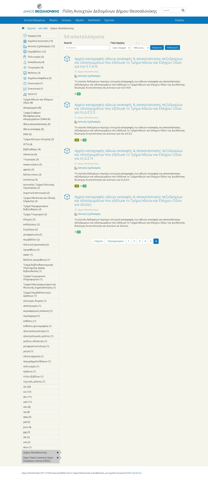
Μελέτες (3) (41, 73)
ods (76, 140)
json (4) (35, 427)
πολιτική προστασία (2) (41, 245)
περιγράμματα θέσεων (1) (41, 362)
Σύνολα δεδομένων (34, 20)
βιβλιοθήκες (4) (41, 150)
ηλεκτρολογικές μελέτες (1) (41, 337)
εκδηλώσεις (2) (41, 225)
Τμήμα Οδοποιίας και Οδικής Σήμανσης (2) (41, 200)
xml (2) (34, 442)
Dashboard (94, 20)
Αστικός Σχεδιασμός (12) (41, 47)
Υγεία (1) (41, 94)
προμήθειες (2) (41, 250)
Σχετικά (109, 20)
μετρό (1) (37, 351)
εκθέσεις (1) (40, 321)
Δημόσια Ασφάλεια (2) (41, 79)
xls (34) (34, 386)
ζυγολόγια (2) (41, 230)
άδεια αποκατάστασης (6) (41, 125)
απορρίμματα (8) (41, 108)
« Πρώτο (98, 241)
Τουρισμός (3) (41, 160)
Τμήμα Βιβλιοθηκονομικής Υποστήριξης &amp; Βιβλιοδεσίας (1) (41, 268)
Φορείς (53, 20)
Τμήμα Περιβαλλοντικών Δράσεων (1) (41, 294)
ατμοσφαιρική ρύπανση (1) (41, 311)
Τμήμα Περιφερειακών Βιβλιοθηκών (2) (41, 208)
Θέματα (80, 20)
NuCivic (138, 473)
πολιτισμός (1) (41, 367)
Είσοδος (179, 20)
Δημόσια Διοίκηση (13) (41, 41)
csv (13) (35, 391)
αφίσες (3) (38, 169)
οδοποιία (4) (41, 154)
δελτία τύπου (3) (41, 175)
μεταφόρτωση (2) (41, 235)
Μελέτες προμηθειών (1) (41, 260)
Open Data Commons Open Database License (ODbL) (41, 459)
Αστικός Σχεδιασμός (89, 75)
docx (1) (36, 447)
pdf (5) (34, 422)
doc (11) (35, 396)
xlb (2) (34, 437)
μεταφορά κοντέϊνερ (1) (41, 347)
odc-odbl (43, 28)
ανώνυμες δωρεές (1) (41, 301)
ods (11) (35, 401)
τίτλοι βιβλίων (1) (41, 377)
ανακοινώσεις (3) (41, 165)
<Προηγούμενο (115, 241)
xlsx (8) (35, 406)
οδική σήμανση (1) (41, 357)
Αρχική (31, 28)
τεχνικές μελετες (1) (41, 382)
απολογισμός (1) (41, 306)
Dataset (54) (41, 36)
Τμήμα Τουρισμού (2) (41, 215)
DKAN (128, 473)
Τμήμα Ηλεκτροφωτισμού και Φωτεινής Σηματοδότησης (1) (41, 286)
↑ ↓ (135, 42)
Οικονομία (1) (41, 84)
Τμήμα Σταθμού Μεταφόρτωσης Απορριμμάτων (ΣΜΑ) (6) (41, 116)
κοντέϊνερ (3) (41, 180)
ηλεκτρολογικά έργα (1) (41, 332)
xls (78, 94)
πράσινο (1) (40, 371)
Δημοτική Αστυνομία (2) (41, 193)
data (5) (35, 417)
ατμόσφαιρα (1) (41, 316)
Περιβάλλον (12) (41, 52)
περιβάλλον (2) (41, 240)
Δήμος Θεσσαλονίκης (41, 453)
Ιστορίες (66, 20)
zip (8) (34, 412)
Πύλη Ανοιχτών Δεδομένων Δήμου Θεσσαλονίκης (110, 11)
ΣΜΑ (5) (36, 134)
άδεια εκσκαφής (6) (41, 130)
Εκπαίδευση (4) (41, 63)
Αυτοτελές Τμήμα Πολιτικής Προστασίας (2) (41, 186)
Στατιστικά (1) (41, 89)
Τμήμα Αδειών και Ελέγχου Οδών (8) (41, 101)
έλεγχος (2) (39, 219)
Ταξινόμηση (117, 42)
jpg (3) (34, 432)
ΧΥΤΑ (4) (36, 144)
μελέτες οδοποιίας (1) (41, 342)
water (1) (37, 254)
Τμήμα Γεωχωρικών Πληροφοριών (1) (41, 278)
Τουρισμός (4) (41, 68)
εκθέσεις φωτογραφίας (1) (41, 326)
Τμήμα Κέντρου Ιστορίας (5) (41, 140)
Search (68, 42)
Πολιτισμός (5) (41, 57)
